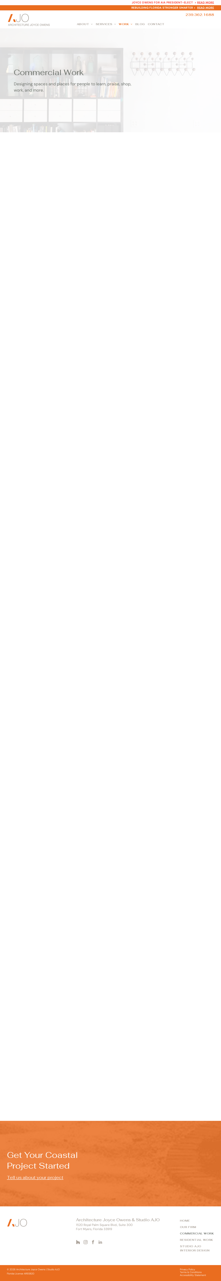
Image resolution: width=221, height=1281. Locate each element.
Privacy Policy (187, 1269)
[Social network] (78, 1242)
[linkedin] (100, 1242)
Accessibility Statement (193, 1275)
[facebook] (93, 1242)
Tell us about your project (35, 1177)
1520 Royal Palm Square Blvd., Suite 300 (104, 1225)
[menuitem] (85, 24)
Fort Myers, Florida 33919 (94, 1229)
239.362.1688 (200, 14)
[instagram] (86, 1242)
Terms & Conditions (191, 1272)
